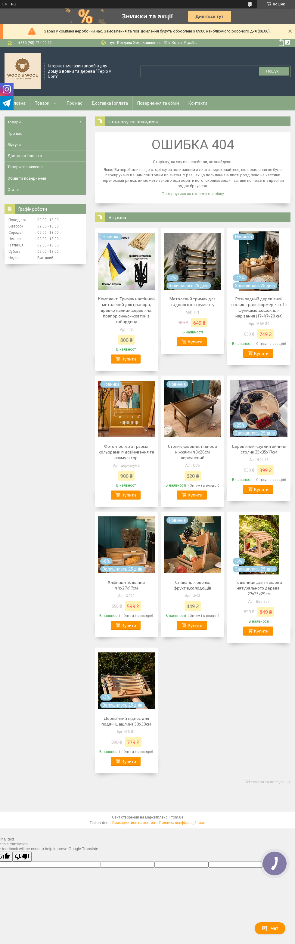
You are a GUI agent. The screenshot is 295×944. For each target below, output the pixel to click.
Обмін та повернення (27, 178)
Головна (17, 103)
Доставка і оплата (110, 103)
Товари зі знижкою (25, 167)
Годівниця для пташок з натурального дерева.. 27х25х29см (259, 588)
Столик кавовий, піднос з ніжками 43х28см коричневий (192, 452)
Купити (129, 358)
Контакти (197, 103)
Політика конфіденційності (182, 823)
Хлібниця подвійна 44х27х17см (126, 585)
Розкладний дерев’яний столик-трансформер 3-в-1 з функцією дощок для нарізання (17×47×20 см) (259, 307)
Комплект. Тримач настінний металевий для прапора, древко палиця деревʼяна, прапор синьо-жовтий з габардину (126, 310)
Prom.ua (176, 817)
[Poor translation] (22, 857)
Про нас (74, 103)
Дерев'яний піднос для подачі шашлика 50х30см (126, 721)
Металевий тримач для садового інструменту (192, 301)
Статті (13, 189)
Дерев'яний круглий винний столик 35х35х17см (258, 449)
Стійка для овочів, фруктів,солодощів (192, 585)
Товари (42, 103)
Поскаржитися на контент (134, 823)
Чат (270, 928)
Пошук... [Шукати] (273, 71)
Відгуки (14, 144)
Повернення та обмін (158, 103)
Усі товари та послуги (264, 782)
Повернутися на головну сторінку (193, 193)
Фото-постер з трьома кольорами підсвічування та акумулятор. (126, 452)
